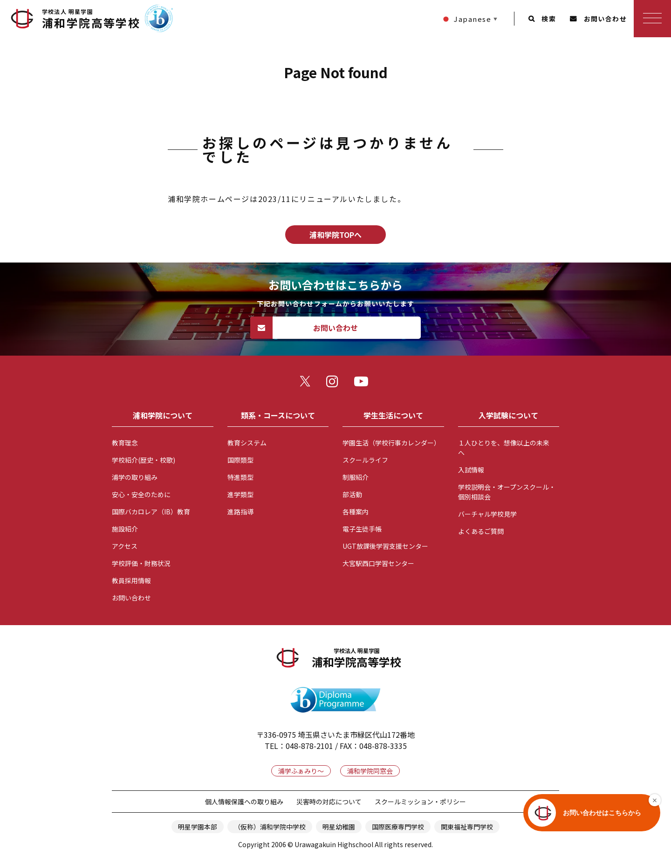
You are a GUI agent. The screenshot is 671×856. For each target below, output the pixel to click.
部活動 (352, 494)
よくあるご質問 (481, 531)
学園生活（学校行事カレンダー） (391, 442)
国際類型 (240, 460)
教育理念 (125, 442)
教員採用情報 (131, 580)
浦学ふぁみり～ (301, 770)
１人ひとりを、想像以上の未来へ (503, 447)
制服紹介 (355, 477)
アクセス (124, 546)
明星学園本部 (197, 826)
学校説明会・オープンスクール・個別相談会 (506, 491)
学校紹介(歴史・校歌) (143, 460)
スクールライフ (365, 460)
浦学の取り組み (134, 477)
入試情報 (471, 469)
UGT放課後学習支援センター (385, 546)
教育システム (247, 442)
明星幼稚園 (338, 826)
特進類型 (240, 477)
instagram (335, 383)
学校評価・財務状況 (141, 563)
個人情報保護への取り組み (244, 801)
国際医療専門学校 (398, 826)
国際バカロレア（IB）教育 (151, 511)
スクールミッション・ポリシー (420, 801)
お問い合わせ (605, 18)
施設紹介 (125, 528)
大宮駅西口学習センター (378, 563)
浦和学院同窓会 (370, 770)
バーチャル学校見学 (487, 514)
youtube (363, 383)
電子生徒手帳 (362, 528)
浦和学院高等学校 (91, 19)
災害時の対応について (329, 801)
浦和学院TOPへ (335, 234)
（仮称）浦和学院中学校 (270, 826)
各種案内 (355, 511)
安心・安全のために (141, 494)
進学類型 (240, 494)
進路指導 (240, 511)
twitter (307, 383)
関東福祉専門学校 (467, 826)
